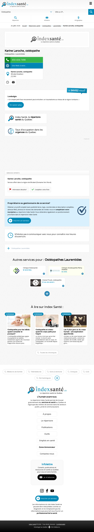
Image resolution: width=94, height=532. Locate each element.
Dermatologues (45, 378)
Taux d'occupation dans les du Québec (29, 131)
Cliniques (73, 372)
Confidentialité (60, 524)
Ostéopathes (46, 26)
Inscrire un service (21, 220)
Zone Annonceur (47, 447)
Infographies (78, 18)
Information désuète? (19, 189)
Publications (47, 427)
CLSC (87, 372)
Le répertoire (47, 420)
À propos (47, 414)
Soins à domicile (56, 372)
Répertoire (15, 18)
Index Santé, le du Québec (27, 118)
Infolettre (47, 18)
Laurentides (57, 26)
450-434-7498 (19, 59)
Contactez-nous (47, 453)
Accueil (24, 26)
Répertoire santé (34, 26)
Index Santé (32, 524)
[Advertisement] (47, 154)
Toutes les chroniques (48, 352)
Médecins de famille (14, 372)
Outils (47, 434)
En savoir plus (16, 105)
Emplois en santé (47, 440)
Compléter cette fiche (42, 189)
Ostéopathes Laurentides (20, 248)
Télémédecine (36, 372)
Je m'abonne (49, 477)
